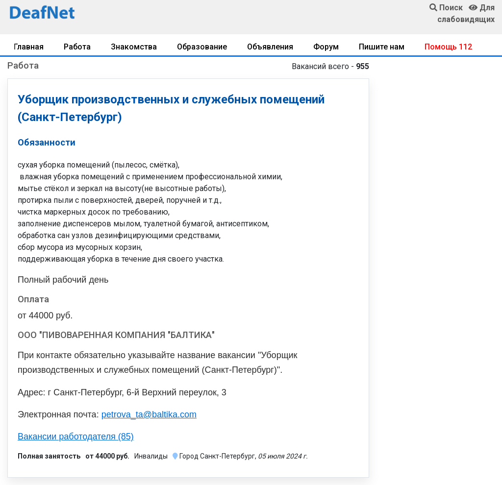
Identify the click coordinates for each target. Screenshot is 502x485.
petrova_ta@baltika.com (149, 414)
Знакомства (134, 46)
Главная (29, 46)
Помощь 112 (448, 46)
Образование (202, 46)
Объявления (270, 46)
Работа (77, 46)
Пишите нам (381, 46)
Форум (326, 46)
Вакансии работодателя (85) (76, 436)
